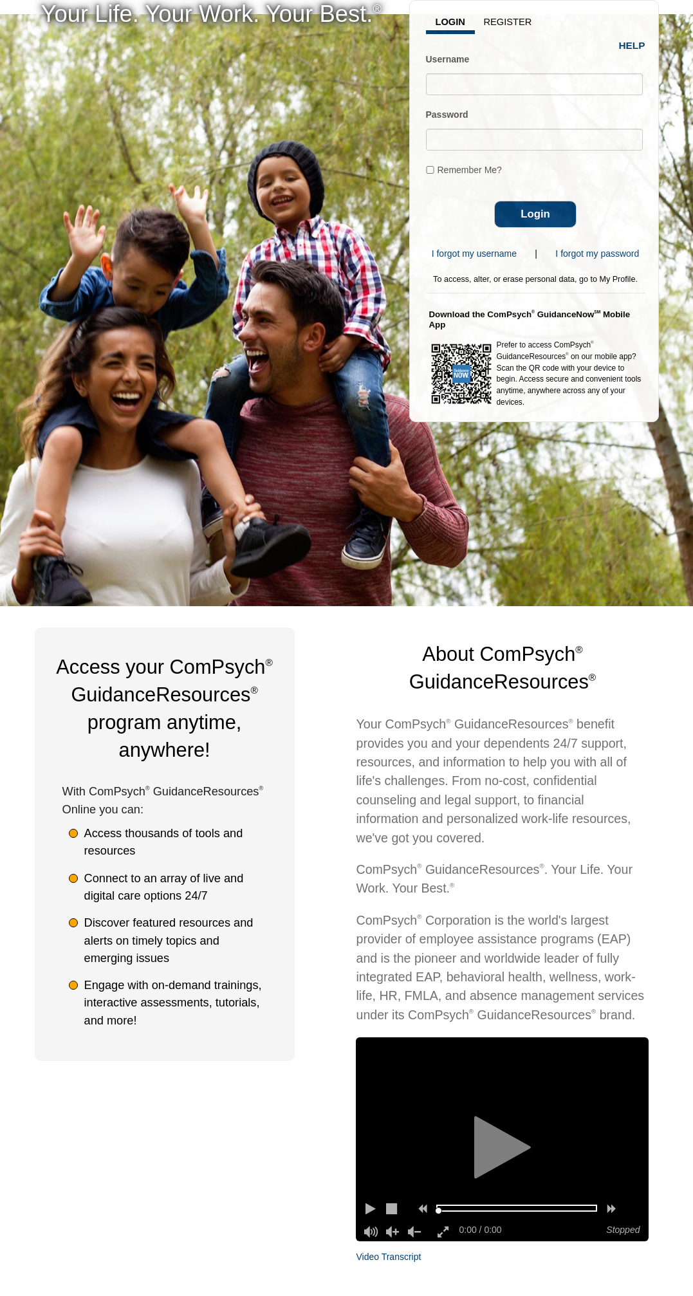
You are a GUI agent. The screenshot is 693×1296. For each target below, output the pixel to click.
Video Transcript (388, 1257)
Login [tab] (450, 22)
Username (448, 59)
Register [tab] (508, 22)
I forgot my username (474, 253)
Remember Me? (470, 170)
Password (447, 114)
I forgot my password (597, 253)
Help (631, 45)
